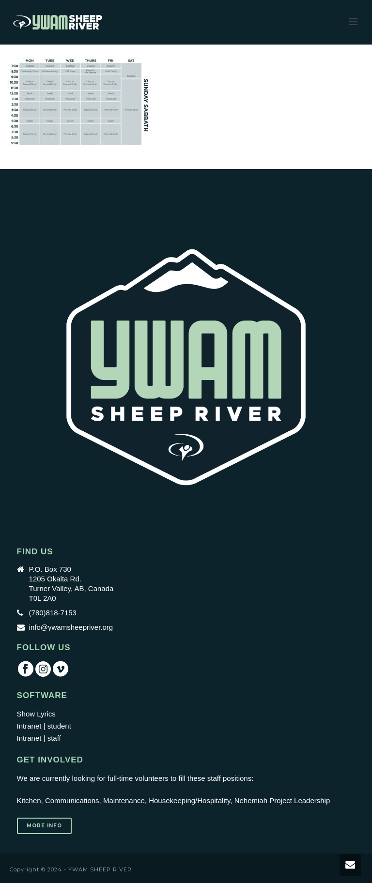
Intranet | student (44, 726)
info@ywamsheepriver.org (71, 627)
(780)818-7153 (53, 613)
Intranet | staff (39, 738)
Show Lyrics (36, 714)
